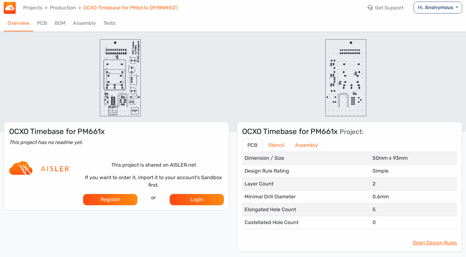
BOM (60, 23)
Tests (109, 23)
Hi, (436, 7)
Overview (18, 23)
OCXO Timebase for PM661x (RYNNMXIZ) (130, 8)
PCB (42, 23)
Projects (32, 8)
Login (197, 199)
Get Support (386, 8)
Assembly (84, 23)
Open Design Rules (435, 243)
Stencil (276, 145)
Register (110, 199)
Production (63, 8)
